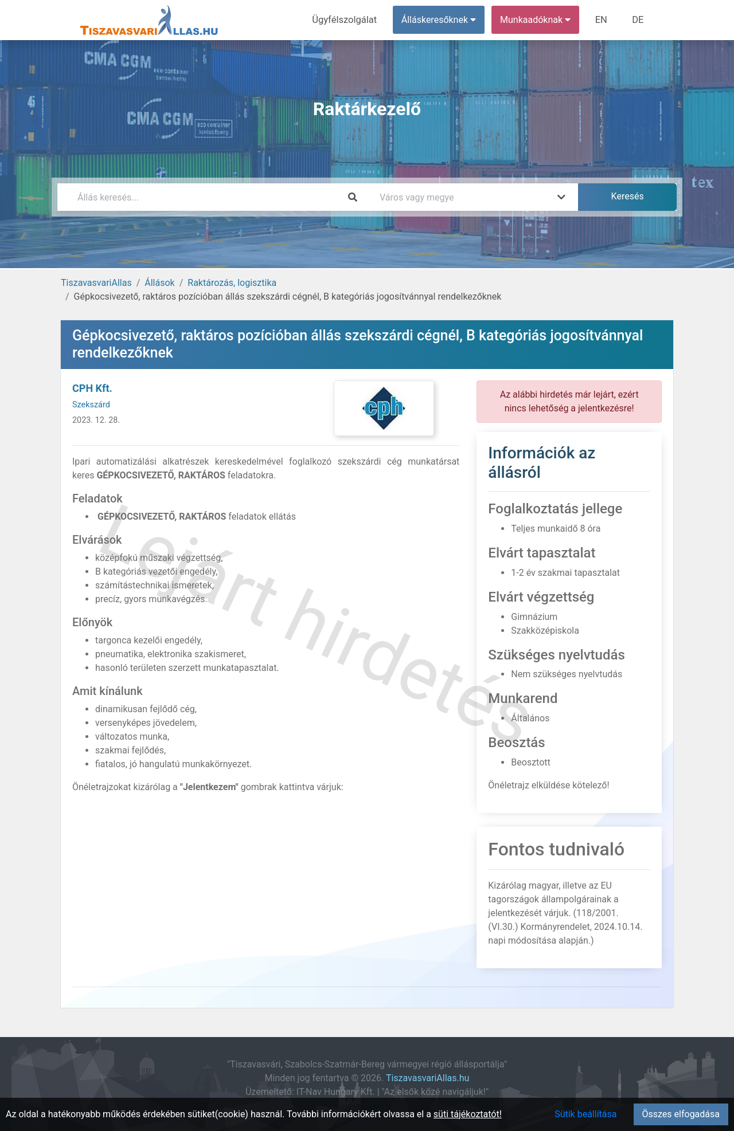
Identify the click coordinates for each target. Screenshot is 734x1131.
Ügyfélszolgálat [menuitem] (348, 19)
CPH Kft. (92, 388)
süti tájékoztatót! (468, 1114)
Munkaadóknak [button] (537, 19)
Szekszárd (91, 405)
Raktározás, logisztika (232, 282)
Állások (159, 282)
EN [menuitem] (603, 19)
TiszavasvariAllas (96, 282)
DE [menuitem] (638, 19)
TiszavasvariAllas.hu (428, 1078)
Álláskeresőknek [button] (441, 19)
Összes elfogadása (681, 1114)
